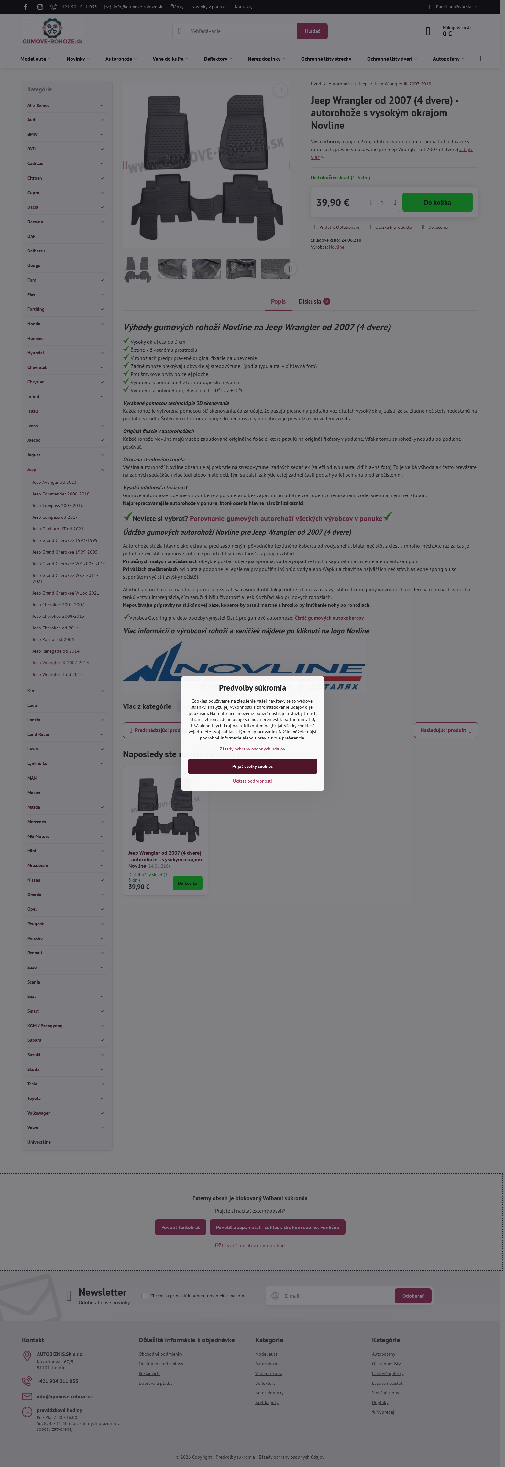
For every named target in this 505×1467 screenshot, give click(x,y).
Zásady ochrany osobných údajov (252, 749)
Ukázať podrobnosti (252, 781)
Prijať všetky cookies (252, 766)
